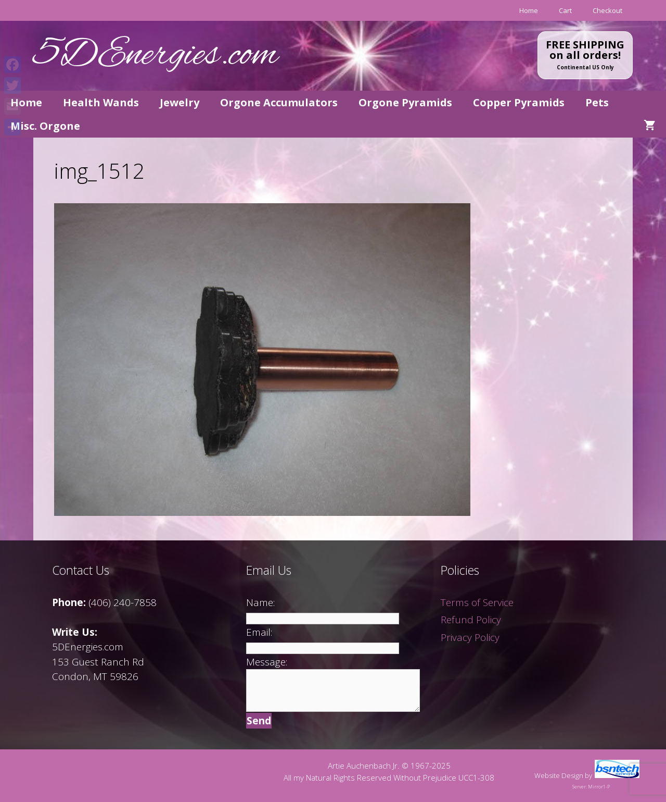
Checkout (607, 10)
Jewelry (179, 102)
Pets (597, 102)
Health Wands (101, 102)
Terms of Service (477, 602)
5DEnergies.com (155, 55)
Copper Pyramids (519, 102)
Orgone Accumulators (279, 102)
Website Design (558, 775)
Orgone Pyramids (405, 102)
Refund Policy (471, 619)
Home (528, 10)
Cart (565, 10)
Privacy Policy (470, 637)
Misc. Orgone (45, 126)
